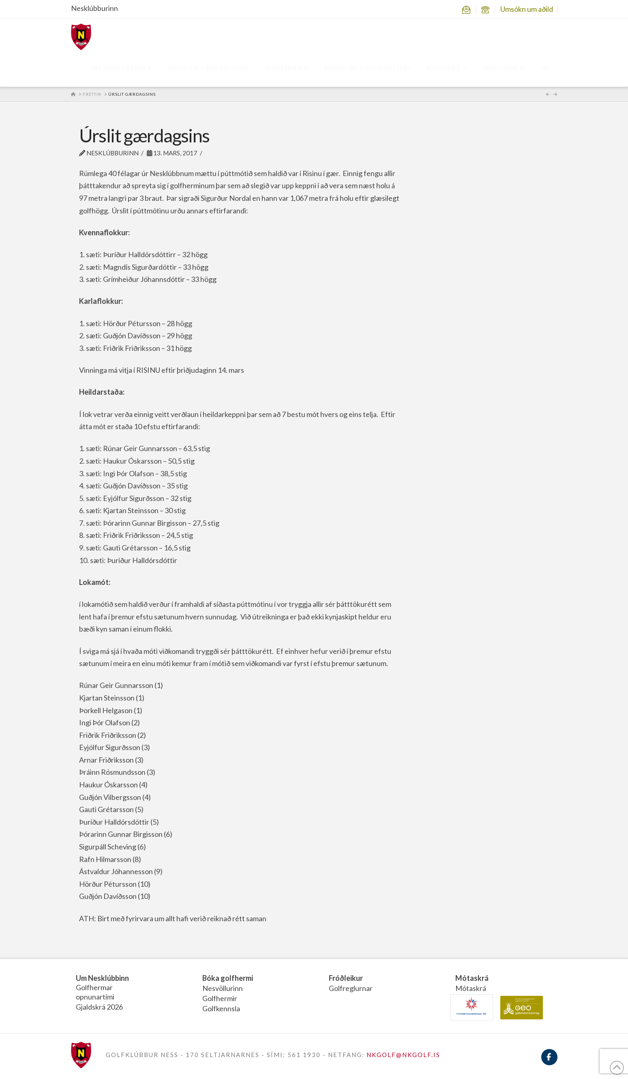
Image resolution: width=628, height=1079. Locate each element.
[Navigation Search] (544, 68)
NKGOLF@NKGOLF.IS (403, 1054)
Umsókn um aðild (526, 8)
